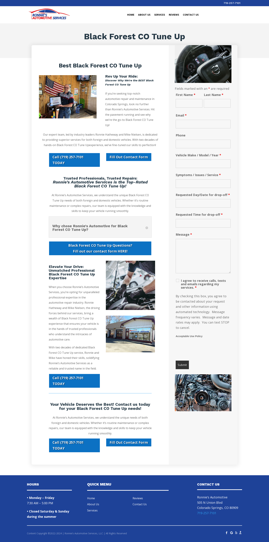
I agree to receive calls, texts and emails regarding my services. (203, 284)
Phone (180, 135)
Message (184, 234)
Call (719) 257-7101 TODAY (68, 160)
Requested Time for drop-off (199, 214)
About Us (144, 15)
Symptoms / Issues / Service (198, 175)
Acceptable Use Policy (189, 336)
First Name (185, 95)
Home (130, 15)
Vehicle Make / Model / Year (198, 155)
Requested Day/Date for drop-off (203, 195)
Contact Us (191, 15)
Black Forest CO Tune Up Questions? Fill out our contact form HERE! (100, 248)
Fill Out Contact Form (129, 157)
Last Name (213, 95)
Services (159, 15)
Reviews (174, 15)
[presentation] (202, 349)
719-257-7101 (232, 3)
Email (181, 115)
